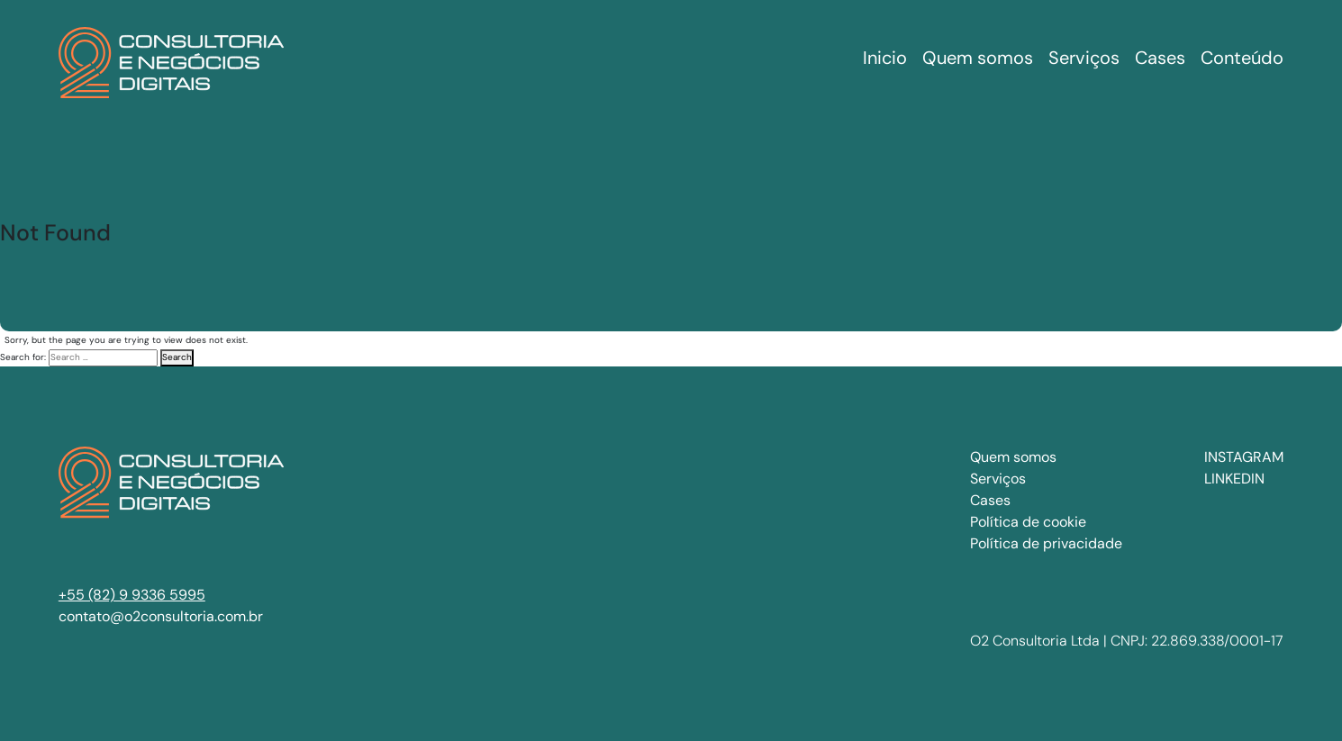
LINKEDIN (1234, 478)
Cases (990, 500)
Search (177, 357)
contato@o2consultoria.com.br (161, 616)
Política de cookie (1028, 521)
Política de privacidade (1046, 543)
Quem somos (1013, 456)
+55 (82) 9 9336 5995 (132, 594)
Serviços (998, 478)
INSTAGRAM (1243, 456)
